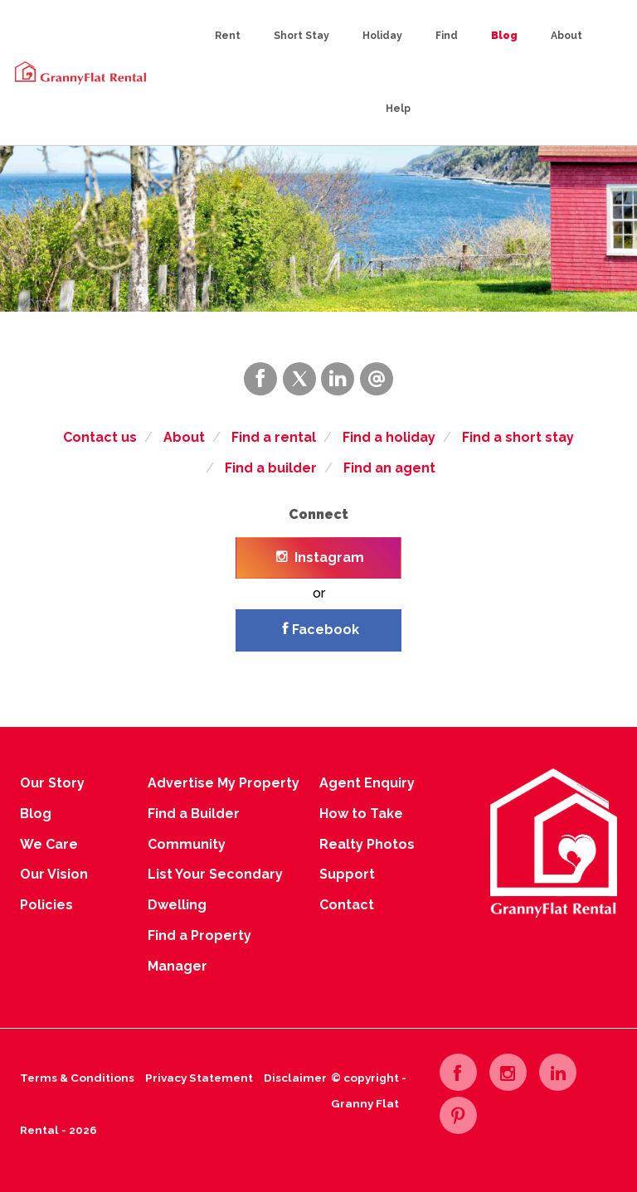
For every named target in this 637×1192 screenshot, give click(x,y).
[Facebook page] (458, 1072)
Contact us (100, 437)
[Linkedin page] (557, 1072)
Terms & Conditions (77, 1077)
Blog (504, 35)
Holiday (382, 35)
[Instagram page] (508, 1072)
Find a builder (271, 468)
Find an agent (389, 468)
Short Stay (301, 35)
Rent (228, 35)
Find (446, 35)
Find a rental (273, 437)
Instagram (320, 557)
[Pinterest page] (458, 1115)
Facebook (320, 629)
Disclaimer (295, 1077)
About (566, 35)
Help (398, 108)
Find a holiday (389, 437)
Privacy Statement (199, 1077)
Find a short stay (518, 437)
